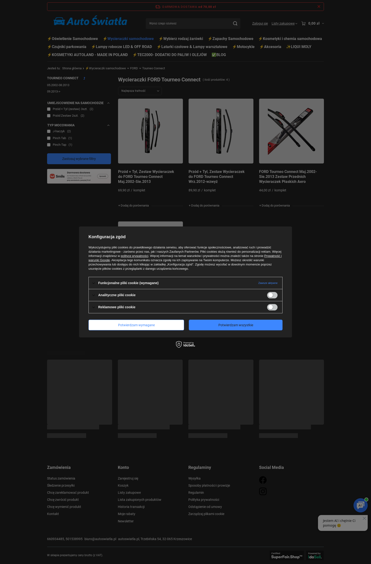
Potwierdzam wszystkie (235, 325)
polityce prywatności (134, 256)
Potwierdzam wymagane (136, 325)
